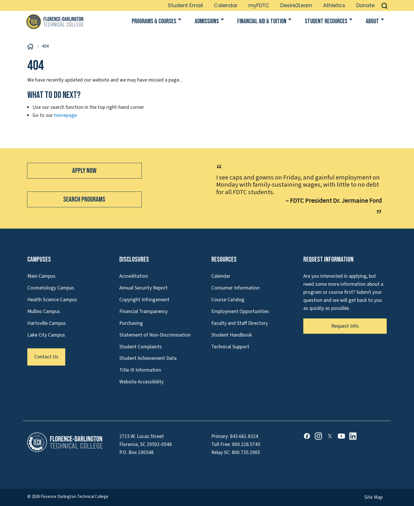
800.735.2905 (246, 452)
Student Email (185, 5)
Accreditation (133, 276)
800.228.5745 (246, 444)
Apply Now (84, 171)
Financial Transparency (143, 311)
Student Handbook (231, 335)
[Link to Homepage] (54, 21)
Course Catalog (227, 299)
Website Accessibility (141, 381)
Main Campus (41, 276)
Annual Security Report (143, 287)
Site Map (373, 497)
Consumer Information (235, 287)
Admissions (207, 21)
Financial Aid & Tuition (261, 21)
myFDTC (258, 5)
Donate (365, 5)
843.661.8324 (244, 436)
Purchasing (131, 323)
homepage (65, 115)
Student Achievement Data (148, 358)
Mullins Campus (43, 311)
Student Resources (326, 21)
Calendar (225, 5)
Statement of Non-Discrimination (155, 335)
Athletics (334, 5)
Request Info (345, 326)
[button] (384, 5)
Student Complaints (140, 346)
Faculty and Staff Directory (239, 323)
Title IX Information (140, 370)
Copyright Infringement (144, 299)
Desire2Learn (296, 5)
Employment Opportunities (240, 311)
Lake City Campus (46, 335)
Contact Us (46, 356)
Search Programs (84, 199)
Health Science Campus (52, 299)
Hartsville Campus (46, 323)
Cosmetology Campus (50, 287)
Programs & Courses (154, 21)
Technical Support (230, 346)
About (372, 21)
